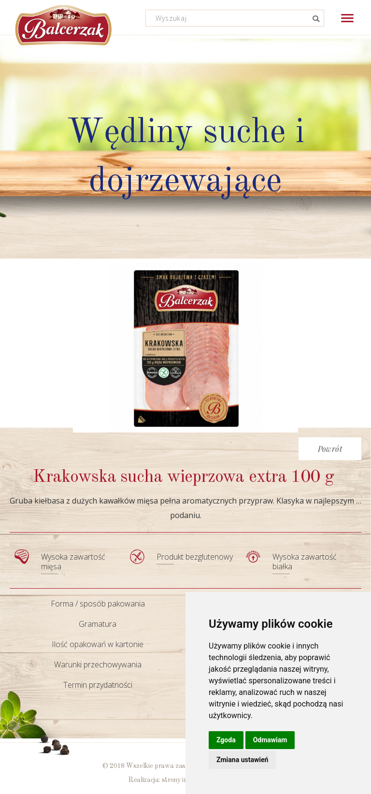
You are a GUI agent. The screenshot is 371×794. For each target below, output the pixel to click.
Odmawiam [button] (270, 740)
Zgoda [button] (226, 740)
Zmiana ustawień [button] (242, 760)
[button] (347, 18)
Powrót (330, 449)
